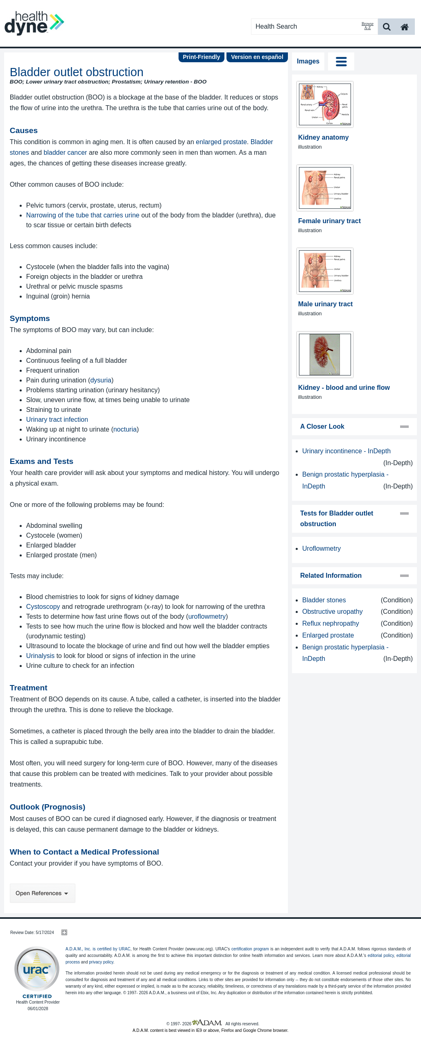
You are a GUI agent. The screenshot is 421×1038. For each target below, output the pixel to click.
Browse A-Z (367, 26)
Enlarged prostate (328, 635)
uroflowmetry (207, 616)
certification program (250, 949)
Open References (42, 893)
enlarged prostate (221, 141)
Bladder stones (324, 600)
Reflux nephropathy (330, 623)
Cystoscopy (43, 606)
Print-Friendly (201, 57)
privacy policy (101, 962)
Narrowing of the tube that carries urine (83, 215)
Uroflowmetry (321, 548)
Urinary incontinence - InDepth (346, 451)
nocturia (125, 429)
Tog (341, 61)
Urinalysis (40, 655)
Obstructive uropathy (332, 611)
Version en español (257, 57)
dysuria (100, 380)
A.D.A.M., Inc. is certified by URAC (98, 949)
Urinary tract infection (57, 419)
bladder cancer (65, 152)
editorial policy (381, 955)
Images (308, 61)
